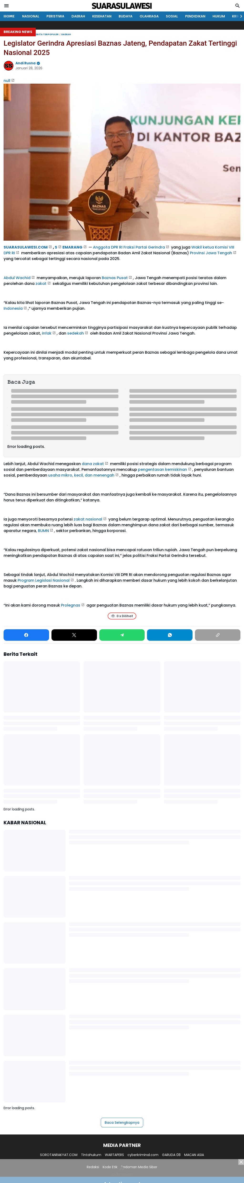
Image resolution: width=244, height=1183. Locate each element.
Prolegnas (70, 605)
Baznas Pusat (115, 278)
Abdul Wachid (17, 278)
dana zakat (93, 464)
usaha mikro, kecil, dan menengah (81, 475)
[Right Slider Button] (239, 16)
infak (46, 333)
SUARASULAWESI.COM (26, 247)
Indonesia (13, 308)
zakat (41, 283)
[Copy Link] (217, 635)
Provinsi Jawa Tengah (211, 253)
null (7, 80)
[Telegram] (122, 635)
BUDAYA (125, 16)
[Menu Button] (6, 6)
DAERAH (78, 16)
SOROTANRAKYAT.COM (58, 1154)
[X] (74, 635)
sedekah (75, 333)
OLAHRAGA (149, 16)
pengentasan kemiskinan (162, 469)
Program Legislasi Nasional (44, 580)
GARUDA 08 (171, 1154)
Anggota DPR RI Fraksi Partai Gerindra (129, 247)
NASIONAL (30, 16)
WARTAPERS (114, 1154)
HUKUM (219, 16)
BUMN (43, 530)
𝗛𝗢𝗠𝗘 (9, 16)
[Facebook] (26, 635)
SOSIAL (172, 16)
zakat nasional (88, 519)
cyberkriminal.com (142, 1154)
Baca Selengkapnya (122, 1122)
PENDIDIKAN (195, 16)
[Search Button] (237, 6)
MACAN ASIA (194, 1154)
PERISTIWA (55, 16)
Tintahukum (91, 1154)
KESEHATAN (102, 16)
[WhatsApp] (170, 635)
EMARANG (72, 247)
